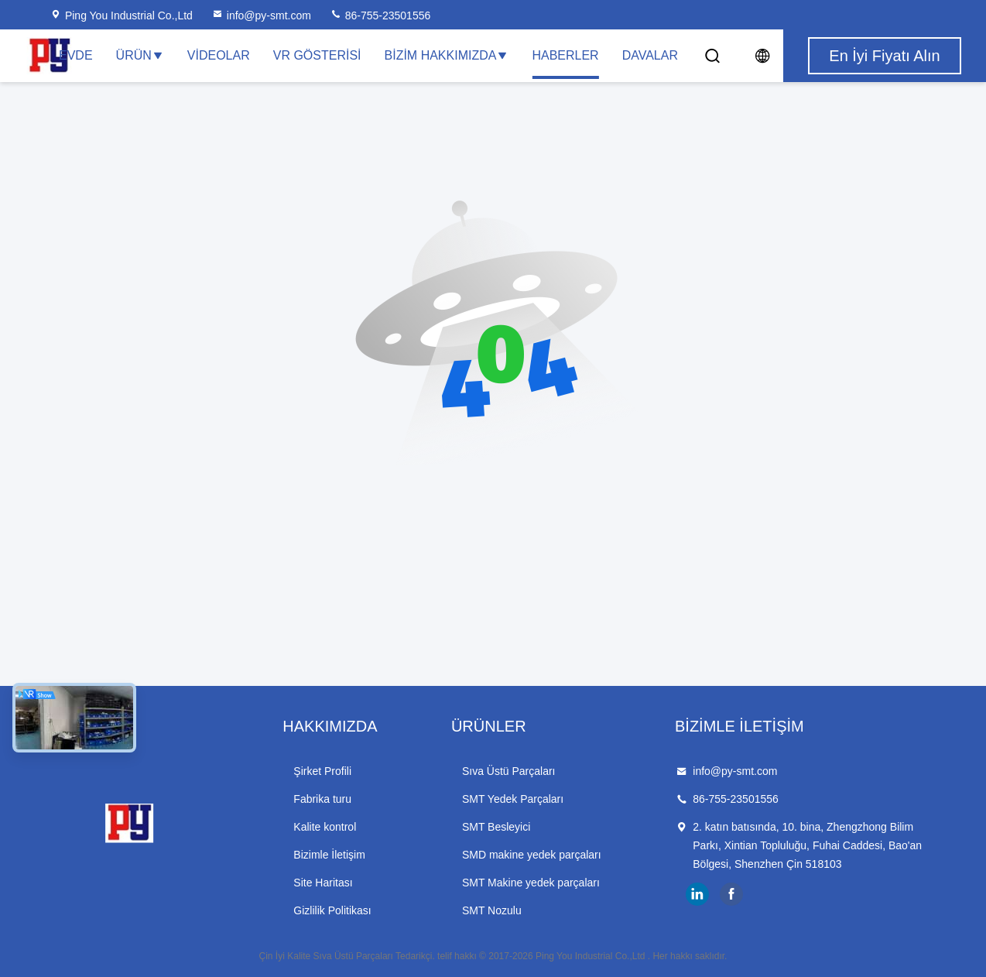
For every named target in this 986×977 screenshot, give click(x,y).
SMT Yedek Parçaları (512, 799)
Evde (76, 55)
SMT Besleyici (496, 827)
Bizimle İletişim (329, 854)
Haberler (565, 55)
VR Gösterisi (317, 55)
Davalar (650, 55)
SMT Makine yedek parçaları (531, 882)
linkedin (697, 894)
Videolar (218, 55)
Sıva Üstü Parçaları (509, 771)
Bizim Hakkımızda (447, 55)
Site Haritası (322, 882)
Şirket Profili (322, 771)
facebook (731, 894)
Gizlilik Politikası (332, 910)
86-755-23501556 (380, 15)
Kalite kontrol (324, 827)
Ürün (140, 55)
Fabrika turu (322, 799)
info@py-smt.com (261, 15)
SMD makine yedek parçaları (531, 854)
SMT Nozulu (492, 910)
